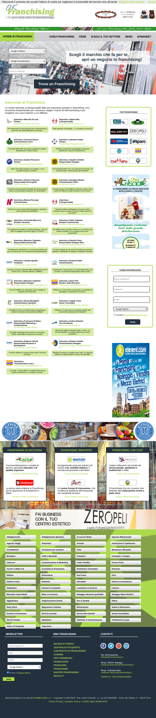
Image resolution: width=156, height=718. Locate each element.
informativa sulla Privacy (135, 315)
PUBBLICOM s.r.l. (43, 698)
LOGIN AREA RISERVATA (94, 702)
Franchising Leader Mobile (25, 265)
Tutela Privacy (56, 702)
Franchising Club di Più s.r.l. (71, 124)
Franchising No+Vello (23, 224)
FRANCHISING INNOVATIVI (76, 450)
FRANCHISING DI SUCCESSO (25, 450)
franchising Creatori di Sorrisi (27, 124)
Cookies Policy (72, 702)
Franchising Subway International (73, 305)
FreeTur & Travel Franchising (71, 224)
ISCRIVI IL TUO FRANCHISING (116, 677)
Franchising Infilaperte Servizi (72, 144)
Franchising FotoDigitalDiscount (73, 285)
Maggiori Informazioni (131, 2)
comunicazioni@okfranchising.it (117, 665)
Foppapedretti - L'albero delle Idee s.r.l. (31, 285)
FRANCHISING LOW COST (127, 450)
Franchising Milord (22, 144)
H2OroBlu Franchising (23, 245)
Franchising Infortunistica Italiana (28, 164)
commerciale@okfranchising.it (116, 673)
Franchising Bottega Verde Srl (72, 245)
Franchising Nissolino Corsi (26, 204)
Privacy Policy (24, 673)
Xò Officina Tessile (67, 164)
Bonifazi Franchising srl (69, 325)
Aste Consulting (21, 184)
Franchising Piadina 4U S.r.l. (26, 305)
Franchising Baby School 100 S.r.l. (74, 265)
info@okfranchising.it (112, 657)
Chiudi (152, 2)
